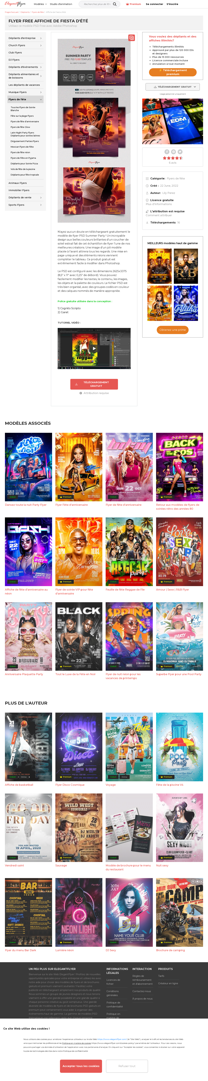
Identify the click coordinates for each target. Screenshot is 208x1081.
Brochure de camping (170, 950)
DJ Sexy (111, 950)
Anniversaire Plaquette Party (24, 674)
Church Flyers (17, 45)
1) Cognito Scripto (69, 308)
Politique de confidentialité (114, 1004)
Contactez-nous (141, 991)
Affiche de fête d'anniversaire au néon (26, 591)
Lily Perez (168, 193)
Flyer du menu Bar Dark (20, 950)
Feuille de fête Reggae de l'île (125, 589)
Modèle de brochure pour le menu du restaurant (128, 867)
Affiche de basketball (19, 784)
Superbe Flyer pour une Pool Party (178, 674)
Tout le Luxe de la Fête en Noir (75, 674)
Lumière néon (64, 950)
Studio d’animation (64, 4)
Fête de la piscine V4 (169, 784)
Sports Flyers (16, 204)
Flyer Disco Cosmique (69, 784)
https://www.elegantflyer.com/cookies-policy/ (113, 1043)
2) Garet (63, 312)
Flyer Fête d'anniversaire (71, 504)
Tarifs (161, 975)
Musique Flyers (18, 92)
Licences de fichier (113, 981)
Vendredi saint (14, 865)
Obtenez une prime (173, 329)
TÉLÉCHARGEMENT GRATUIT (92, 384)
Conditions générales (112, 993)
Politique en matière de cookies (113, 1017)
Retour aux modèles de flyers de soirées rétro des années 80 (177, 506)
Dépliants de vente (20, 197)
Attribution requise (94, 393)
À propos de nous (142, 998)
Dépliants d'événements (23, 67)
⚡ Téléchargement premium (173, 72)
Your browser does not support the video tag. (172, 121)
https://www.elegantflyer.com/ (112, 1039)
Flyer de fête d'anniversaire (123, 504)
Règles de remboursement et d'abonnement (142, 979)
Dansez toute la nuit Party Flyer (25, 504)
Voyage (111, 784)
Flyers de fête (17, 99)
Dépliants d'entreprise (22, 38)
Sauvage (61, 865)
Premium (156, 4)
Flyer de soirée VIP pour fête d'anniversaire (74, 591)
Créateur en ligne (168, 983)
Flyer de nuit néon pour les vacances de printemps (123, 676)
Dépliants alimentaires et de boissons (24, 76)
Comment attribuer (159, 215)
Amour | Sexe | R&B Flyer (172, 589)
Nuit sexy (162, 865)
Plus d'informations (159, 204)
